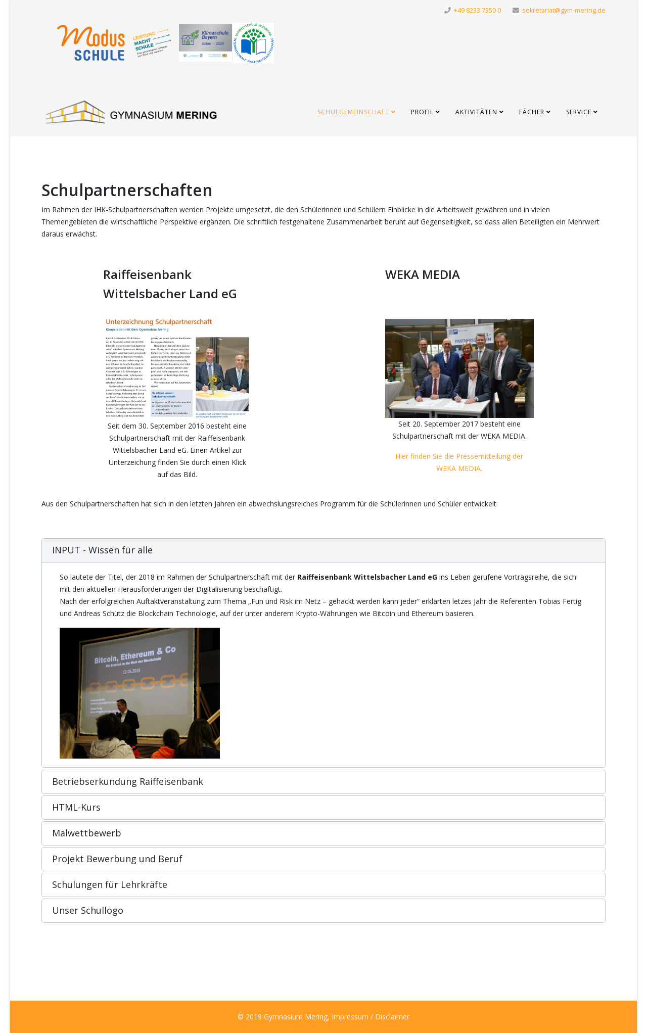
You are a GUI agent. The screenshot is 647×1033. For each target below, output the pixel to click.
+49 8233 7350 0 (477, 10)
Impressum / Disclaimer (370, 1016)
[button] (323, 550)
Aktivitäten (476, 112)
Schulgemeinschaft (353, 112)
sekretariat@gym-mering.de (564, 10)
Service (578, 112)
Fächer (531, 112)
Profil (422, 112)
